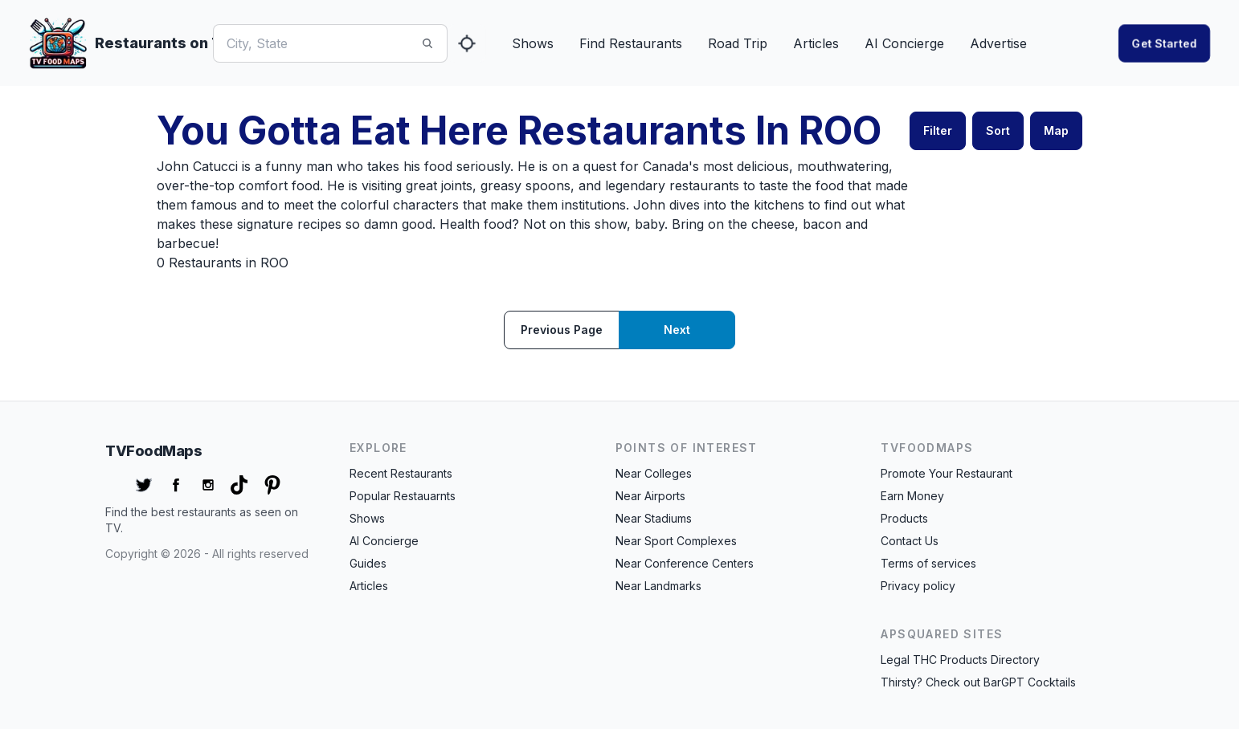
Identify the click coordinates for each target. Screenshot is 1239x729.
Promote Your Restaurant (946, 473)
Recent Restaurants (401, 473)
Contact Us (909, 541)
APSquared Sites (942, 634)
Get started (1164, 43)
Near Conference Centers (684, 563)
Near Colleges (653, 473)
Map (1056, 130)
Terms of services (928, 563)
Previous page (562, 329)
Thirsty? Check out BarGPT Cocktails (978, 682)
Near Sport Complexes (676, 541)
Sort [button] (998, 130)
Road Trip (737, 43)
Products (904, 518)
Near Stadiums (653, 518)
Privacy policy (918, 586)
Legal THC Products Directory (960, 659)
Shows (533, 43)
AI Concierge (904, 43)
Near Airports (650, 496)
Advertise (998, 43)
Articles (816, 43)
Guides (368, 563)
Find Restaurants (630, 43)
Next (677, 329)
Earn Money (912, 496)
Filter (937, 130)
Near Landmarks (658, 586)
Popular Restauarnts (403, 496)
